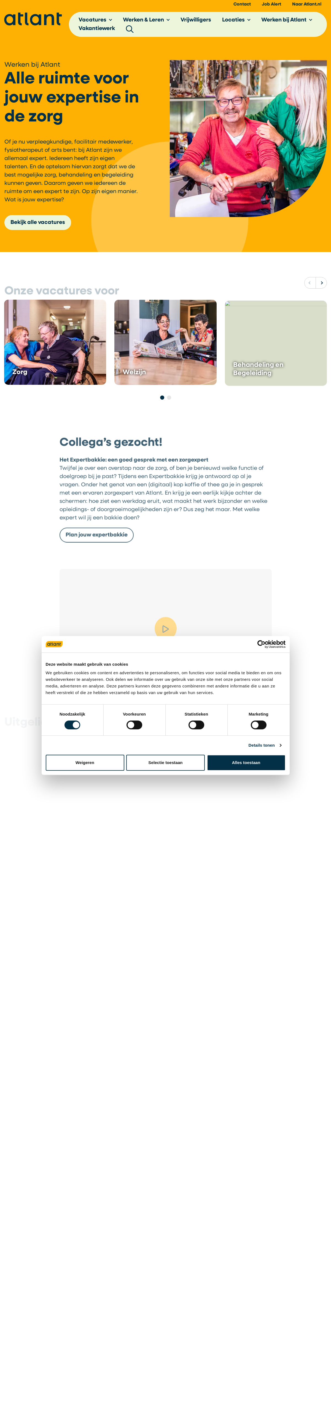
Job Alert (271, 4)
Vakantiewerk (97, 28)
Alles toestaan (246, 762)
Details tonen (262, 745)
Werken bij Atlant (283, 20)
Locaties (233, 20)
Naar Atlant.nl (306, 4)
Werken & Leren (143, 20)
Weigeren (85, 762)
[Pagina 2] (169, 398)
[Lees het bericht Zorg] (55, 355)
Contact (242, 4)
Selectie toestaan (165, 762)
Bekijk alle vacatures (37, 222)
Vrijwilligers (196, 20)
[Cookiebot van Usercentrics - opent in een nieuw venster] (261, 644)
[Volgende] (321, 282)
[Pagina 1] (162, 398)
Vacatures (92, 20)
